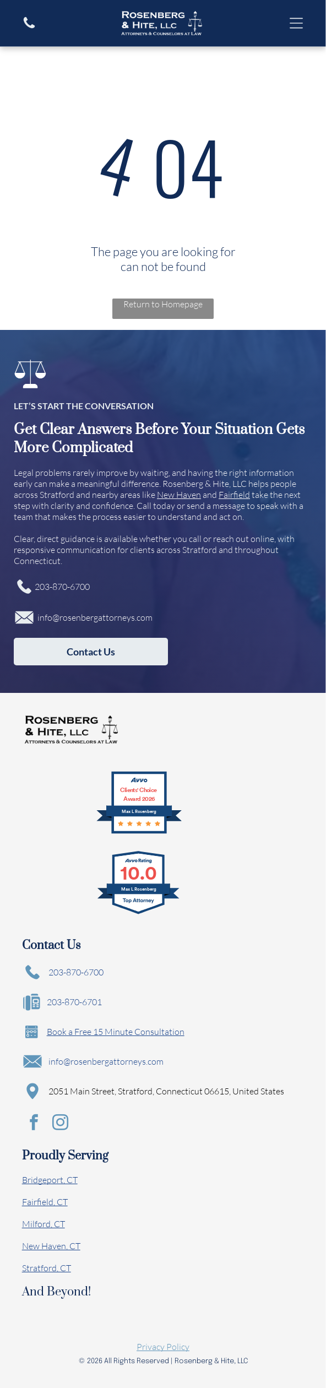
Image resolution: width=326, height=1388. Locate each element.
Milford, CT (43, 1223)
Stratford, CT (46, 1267)
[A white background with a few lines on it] (29, 26)
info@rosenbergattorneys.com (95, 617)
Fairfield (234, 494)
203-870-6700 (62, 586)
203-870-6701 (74, 1001)
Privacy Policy (163, 1346)
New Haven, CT (51, 1245)
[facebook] (34, 1123)
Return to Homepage (163, 304)
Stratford (57, 494)
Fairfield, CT (45, 1201)
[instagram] (60, 1123)
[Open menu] (296, 23)
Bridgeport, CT (50, 1179)
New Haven (179, 494)
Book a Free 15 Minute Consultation (115, 1031)
